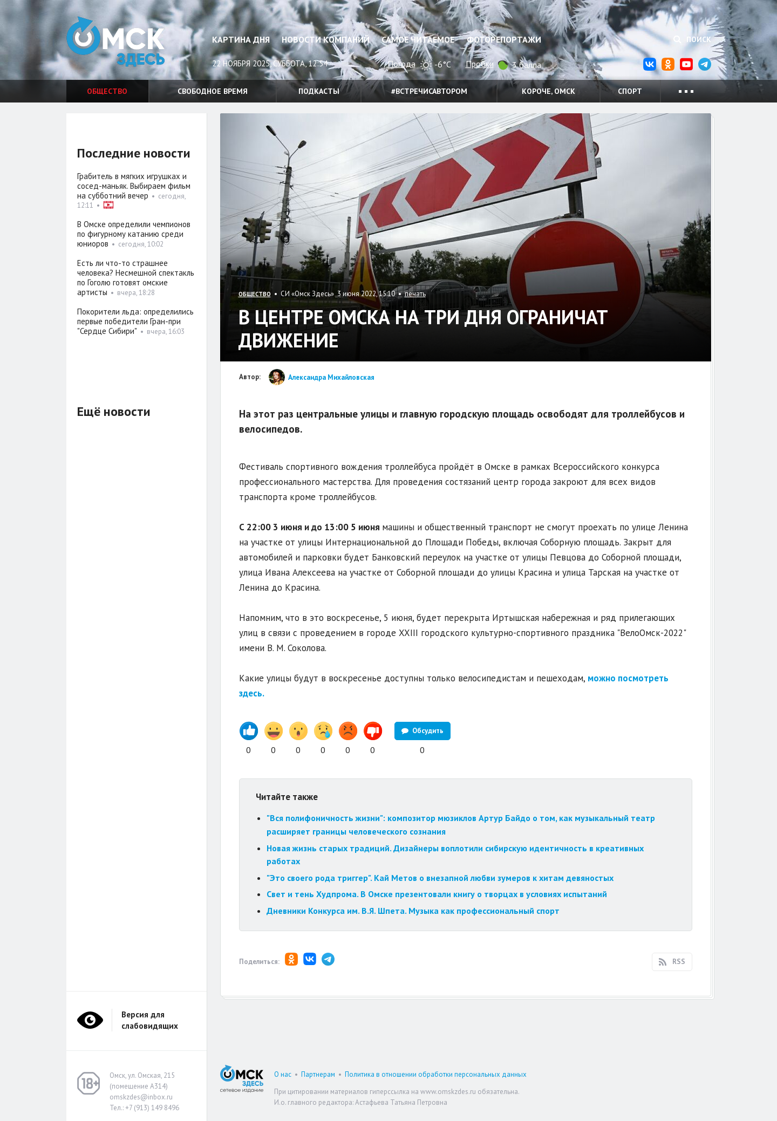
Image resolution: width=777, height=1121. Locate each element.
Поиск (692, 39)
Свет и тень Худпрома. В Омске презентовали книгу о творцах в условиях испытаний (437, 893)
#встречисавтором (429, 91)
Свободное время (213, 91)
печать (415, 293)
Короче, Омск (548, 91)
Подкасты (318, 91)
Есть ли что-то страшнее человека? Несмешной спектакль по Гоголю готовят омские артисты (135, 277)
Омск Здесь (120, 44)
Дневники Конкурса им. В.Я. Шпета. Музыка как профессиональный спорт (413, 910)
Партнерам (318, 1074)
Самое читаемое (417, 39)
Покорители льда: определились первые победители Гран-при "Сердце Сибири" (135, 321)
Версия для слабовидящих (149, 1020)
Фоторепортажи (504, 39)
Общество (107, 91)
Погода (401, 63)
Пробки (480, 63)
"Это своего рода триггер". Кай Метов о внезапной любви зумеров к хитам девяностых (440, 877)
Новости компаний (326, 39)
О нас (282, 1074)
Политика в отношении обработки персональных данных (436, 1074)
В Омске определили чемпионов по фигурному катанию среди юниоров (133, 234)
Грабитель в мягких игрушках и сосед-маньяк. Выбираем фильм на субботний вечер (133, 186)
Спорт (630, 91)
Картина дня (241, 39)
